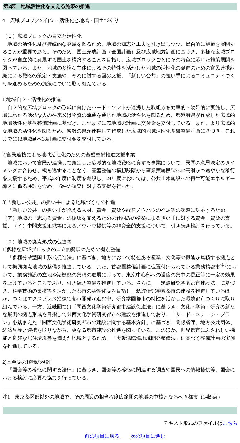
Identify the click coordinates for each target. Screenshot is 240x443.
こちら (230, 423)
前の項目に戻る (102, 436)
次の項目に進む (148, 436)
